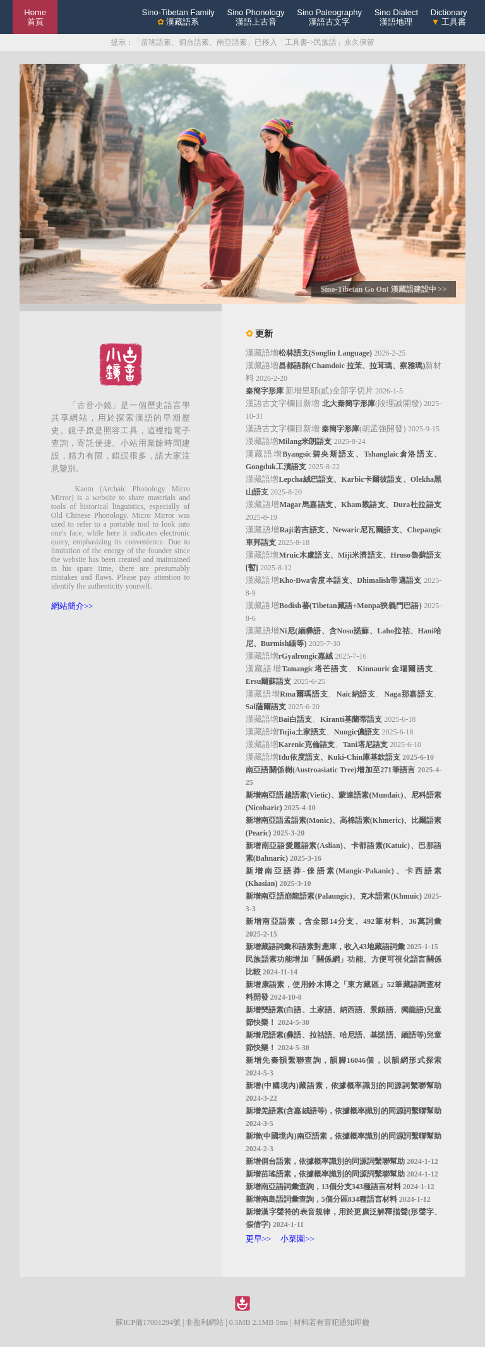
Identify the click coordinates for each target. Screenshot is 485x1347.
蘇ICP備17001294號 (148, 1322)
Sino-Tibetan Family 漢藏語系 (178, 17)
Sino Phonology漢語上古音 (255, 17)
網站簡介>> (72, 606)
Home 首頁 (35, 17)
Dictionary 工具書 (449, 17)
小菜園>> (297, 1238)
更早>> (259, 1238)
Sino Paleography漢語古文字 (329, 17)
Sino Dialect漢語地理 (396, 17)
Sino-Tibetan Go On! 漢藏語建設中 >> (383, 289)
